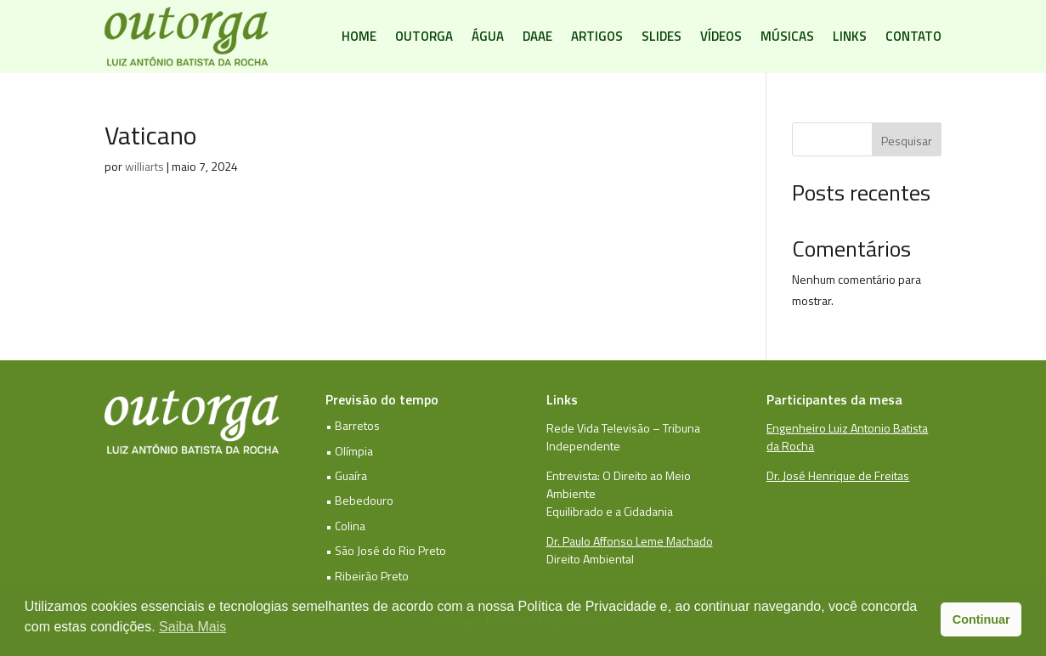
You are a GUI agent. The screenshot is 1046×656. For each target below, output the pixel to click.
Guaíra (351, 475)
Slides (661, 36)
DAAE (537, 36)
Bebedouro (364, 500)
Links (850, 36)
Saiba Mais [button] (192, 626)
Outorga (424, 36)
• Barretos (352, 425)
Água (488, 36)
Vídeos (721, 36)
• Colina (345, 525)
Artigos (597, 36)
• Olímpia (349, 451)
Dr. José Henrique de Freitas (837, 475)
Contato (913, 36)
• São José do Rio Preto (385, 550)
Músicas (787, 36)
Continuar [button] (981, 619)
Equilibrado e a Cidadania (609, 511)
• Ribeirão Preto (367, 576)
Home (359, 36)
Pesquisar (906, 141)
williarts (144, 166)
